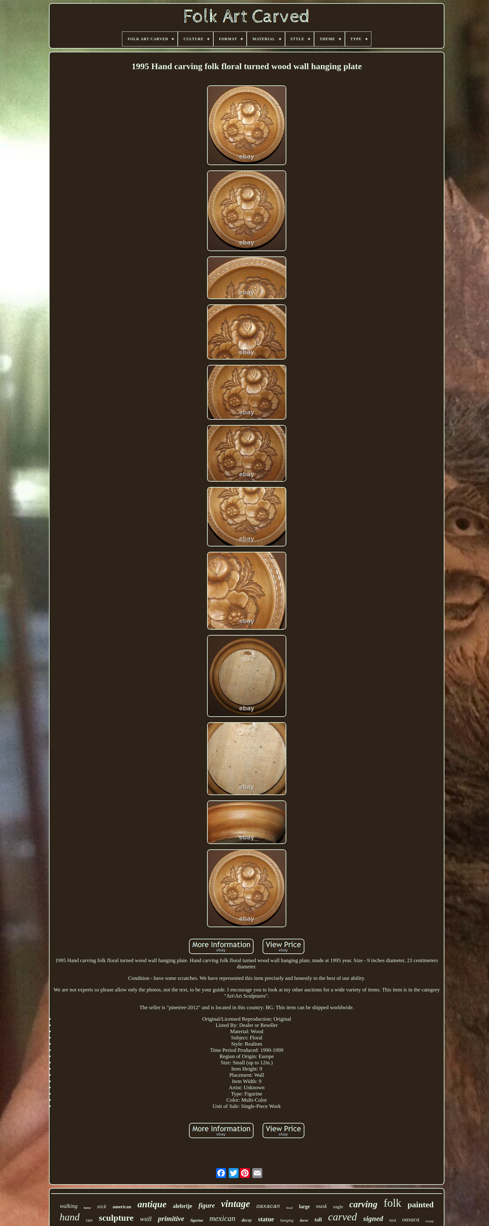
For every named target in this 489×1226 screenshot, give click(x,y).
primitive (171, 1219)
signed (373, 1218)
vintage (235, 1203)
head (289, 1207)
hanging (287, 1220)
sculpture (116, 1218)
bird (393, 1220)
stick (101, 1206)
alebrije (182, 1206)
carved (342, 1217)
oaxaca (410, 1219)
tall (318, 1220)
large (304, 1206)
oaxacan (268, 1206)
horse (87, 1207)
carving (363, 1204)
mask (321, 1206)
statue (266, 1219)
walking (69, 1206)
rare (89, 1220)
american (122, 1206)
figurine (197, 1220)
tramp (429, 1221)
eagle (338, 1206)
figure (206, 1205)
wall (146, 1219)
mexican (222, 1218)
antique (152, 1204)
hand (70, 1217)
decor (304, 1220)
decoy (247, 1220)
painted (421, 1204)
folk (392, 1203)
